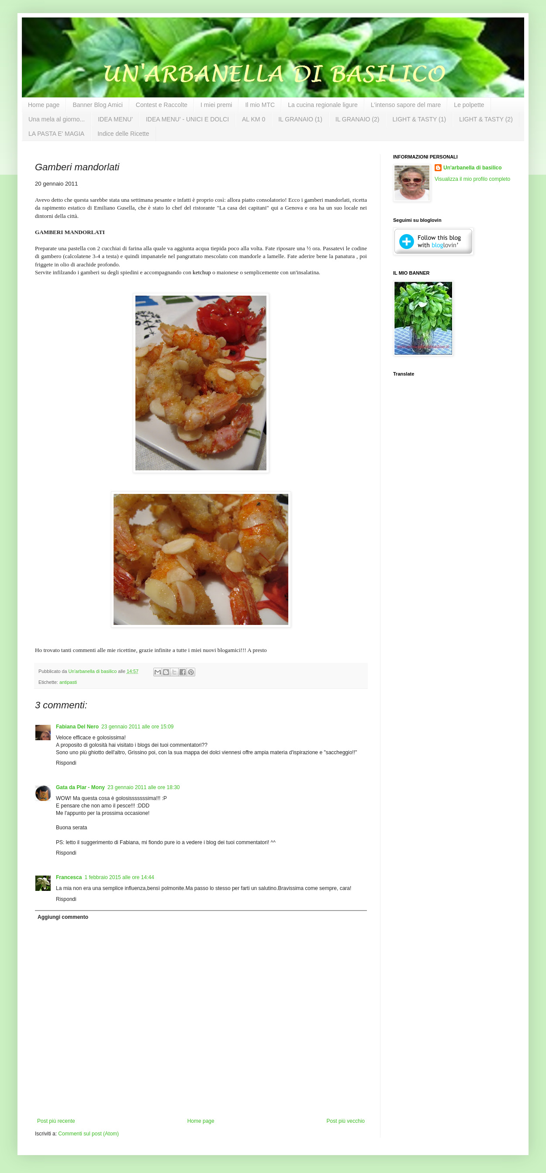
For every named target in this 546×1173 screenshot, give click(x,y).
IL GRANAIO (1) (300, 119)
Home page (43, 104)
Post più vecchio (346, 1121)
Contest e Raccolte (161, 104)
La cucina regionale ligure (323, 104)
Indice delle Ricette (123, 133)
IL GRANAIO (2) (357, 119)
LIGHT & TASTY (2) (486, 119)
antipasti (68, 682)
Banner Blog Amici (97, 104)
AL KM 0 (253, 119)
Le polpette (469, 104)
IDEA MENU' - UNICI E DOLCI (187, 119)
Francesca (69, 877)
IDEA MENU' (115, 119)
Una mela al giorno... (56, 119)
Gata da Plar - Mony (80, 787)
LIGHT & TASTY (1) (419, 119)
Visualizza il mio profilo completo (472, 179)
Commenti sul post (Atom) (88, 1134)
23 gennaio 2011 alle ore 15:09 (137, 727)
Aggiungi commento (63, 917)
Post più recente (56, 1121)
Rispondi (66, 763)
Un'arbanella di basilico (472, 168)
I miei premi (216, 104)
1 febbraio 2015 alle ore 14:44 (119, 877)
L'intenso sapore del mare (406, 104)
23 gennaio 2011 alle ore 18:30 (143, 787)
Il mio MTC (260, 104)
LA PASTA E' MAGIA (56, 133)
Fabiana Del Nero (77, 727)
